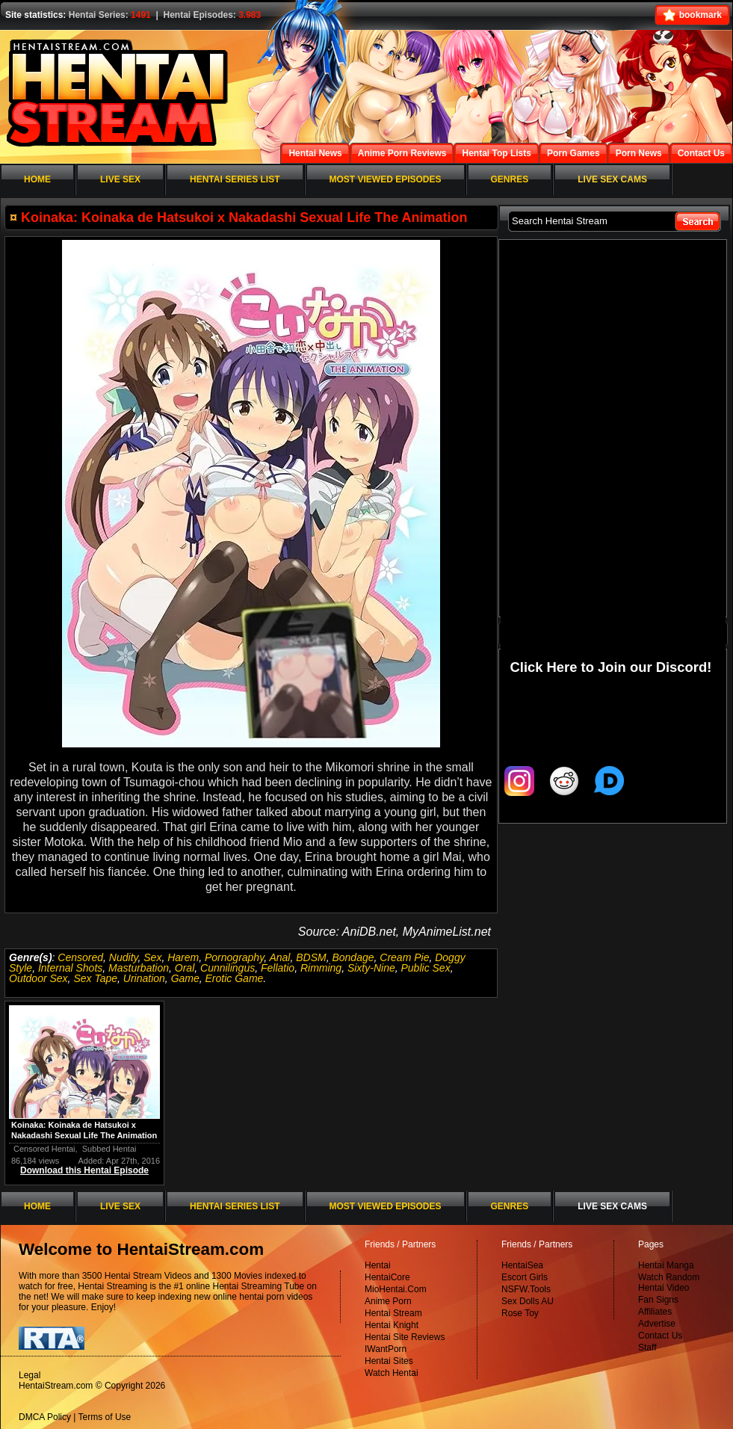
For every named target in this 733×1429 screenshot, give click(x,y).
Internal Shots (70, 968)
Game (185, 978)
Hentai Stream (393, 1313)
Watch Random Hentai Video (668, 1282)
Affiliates (655, 1311)
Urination (144, 978)
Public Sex (426, 968)
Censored (80, 957)
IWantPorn (385, 1349)
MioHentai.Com (396, 1289)
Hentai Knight (391, 1325)
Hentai (378, 1265)
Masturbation (138, 968)
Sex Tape (95, 978)
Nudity (123, 957)
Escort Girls (524, 1277)
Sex (152, 957)
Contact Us (660, 1335)
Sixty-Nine (371, 968)
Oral (184, 968)
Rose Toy (520, 1313)
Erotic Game (234, 978)
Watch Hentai (391, 1373)
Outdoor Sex (38, 978)
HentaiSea (522, 1265)
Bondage (353, 957)
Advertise (656, 1323)
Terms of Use (105, 1417)
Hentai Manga (666, 1265)
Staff (647, 1347)
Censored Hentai (44, 1148)
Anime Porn (388, 1301)
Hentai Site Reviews (405, 1337)
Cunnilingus (227, 968)
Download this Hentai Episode (84, 1170)
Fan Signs (658, 1299)
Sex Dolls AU (527, 1301)
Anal (279, 957)
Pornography (234, 957)
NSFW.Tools (526, 1289)
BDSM (311, 957)
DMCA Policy (45, 1417)
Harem (183, 957)
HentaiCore (387, 1277)
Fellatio (277, 968)
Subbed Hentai (109, 1148)
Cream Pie (404, 957)
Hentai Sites (389, 1361)
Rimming (320, 968)
